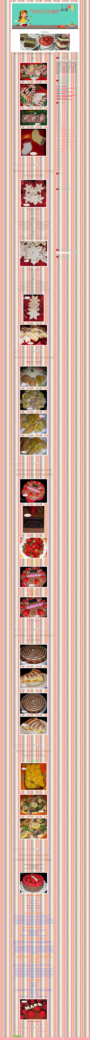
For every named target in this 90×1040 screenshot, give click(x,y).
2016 (58, 112)
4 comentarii (30, 744)
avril (59, 162)
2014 (58, 116)
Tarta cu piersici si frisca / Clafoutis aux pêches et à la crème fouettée (29, 746)
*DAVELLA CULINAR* (45, 12)
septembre (61, 153)
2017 (58, 111)
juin (59, 158)
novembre (60, 128)
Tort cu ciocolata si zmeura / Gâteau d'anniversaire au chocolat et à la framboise (30, 1028)
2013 (58, 118)
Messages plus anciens (42, 1031)
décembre (60, 127)
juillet (60, 156)
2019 (58, 107)
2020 (59, 105)
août (59, 155)
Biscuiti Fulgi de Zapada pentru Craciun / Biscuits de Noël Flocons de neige (29, 352)
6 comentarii (30, 164)
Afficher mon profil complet (61, 54)
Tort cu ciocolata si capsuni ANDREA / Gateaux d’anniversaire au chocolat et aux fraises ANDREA (33, 630)
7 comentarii (30, 351)
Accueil (30, 1031)
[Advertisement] (66, 201)
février (60, 165)
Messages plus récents (17, 1031)
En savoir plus (66, 1038)
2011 (58, 121)
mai (59, 160)
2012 (58, 120)
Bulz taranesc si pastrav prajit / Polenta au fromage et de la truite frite (29, 850)
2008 (59, 169)
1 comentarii (30, 463)
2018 (58, 109)
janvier (60, 167)
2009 (59, 125)
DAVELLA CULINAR (62, 52)
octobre (60, 151)
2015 (58, 114)
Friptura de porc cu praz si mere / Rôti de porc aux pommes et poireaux (29, 465)
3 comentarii (30, 629)
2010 (58, 123)
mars (59, 163)
